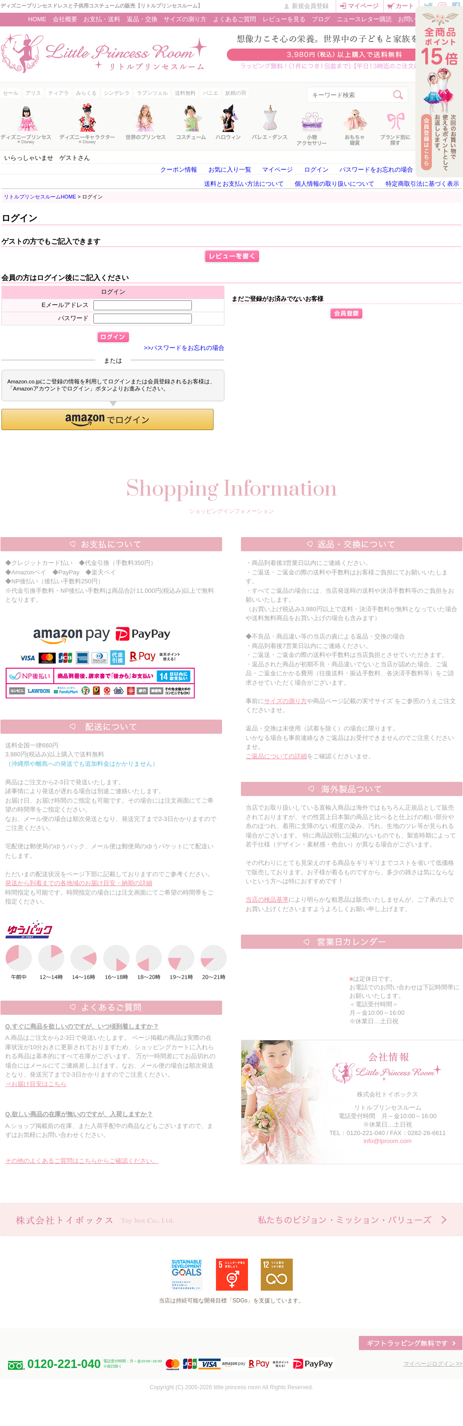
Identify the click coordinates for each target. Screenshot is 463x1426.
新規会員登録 (310, 5)
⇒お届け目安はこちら (35, 1083)
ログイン (316, 169)
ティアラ (58, 93)
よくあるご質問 (234, 19)
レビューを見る (284, 19)
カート (405, 5)
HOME (37, 19)
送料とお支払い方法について (244, 183)
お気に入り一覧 (229, 169)
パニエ (210, 93)
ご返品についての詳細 (276, 756)
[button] (107, 419)
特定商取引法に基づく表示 (422, 183)
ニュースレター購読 (364, 19)
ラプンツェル (152, 93)
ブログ (321, 19)
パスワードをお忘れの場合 (376, 169)
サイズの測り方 (185, 19)
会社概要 (65, 19)
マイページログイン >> (433, 1363)
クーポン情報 (178, 169)
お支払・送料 (101, 19)
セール (10, 93)
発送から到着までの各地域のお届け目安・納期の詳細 (78, 883)
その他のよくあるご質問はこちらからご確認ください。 (81, 1160)
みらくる (86, 93)
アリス (33, 93)
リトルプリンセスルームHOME (40, 196)
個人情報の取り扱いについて (334, 183)
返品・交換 (142, 19)
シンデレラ (117, 93)
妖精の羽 (235, 93)
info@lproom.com (388, 1140)
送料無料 (185, 93)
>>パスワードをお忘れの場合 (184, 347)
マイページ (363, 5)
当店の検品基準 (267, 899)
